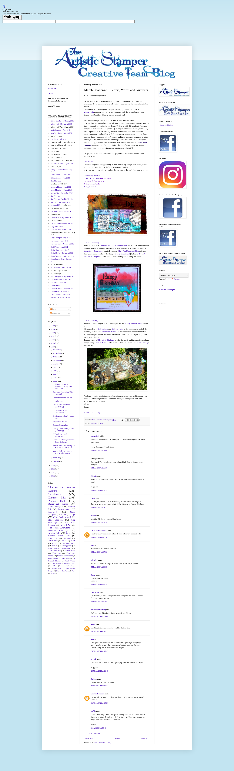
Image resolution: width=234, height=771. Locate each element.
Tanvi (93, 624)
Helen (93, 498)
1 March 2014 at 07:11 (99, 490)
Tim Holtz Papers (68, 543)
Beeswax (62, 566)
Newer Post (89, 738)
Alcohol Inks (54, 533)
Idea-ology (53, 512)
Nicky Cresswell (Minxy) (60, 250)
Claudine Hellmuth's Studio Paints (113, 245)
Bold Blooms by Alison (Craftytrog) (61, 406)
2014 (53, 347)
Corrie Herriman (97, 694)
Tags (73, 514)
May (55, 374)
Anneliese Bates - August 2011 (62, 133)
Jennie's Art (52, 538)
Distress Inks (103, 329)
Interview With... (56, 568)
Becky (93, 575)
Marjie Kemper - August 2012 (61, 238)
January (56, 461)
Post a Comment (94, 733)
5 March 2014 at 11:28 (99, 584)
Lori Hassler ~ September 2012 (62, 217)
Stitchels (66, 563)
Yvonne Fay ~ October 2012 (61, 298)
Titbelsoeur (54, 494)
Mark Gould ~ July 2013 (59, 241)
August (56, 364)
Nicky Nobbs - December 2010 (62, 253)
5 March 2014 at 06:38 (99, 567)
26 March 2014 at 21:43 (99, 671)
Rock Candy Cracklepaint (59, 548)
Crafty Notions (56, 563)
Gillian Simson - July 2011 (60, 178)
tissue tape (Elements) (92, 251)
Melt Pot (53, 566)
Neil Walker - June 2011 (59, 247)
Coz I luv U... (58, 401)
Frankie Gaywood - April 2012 (62, 164)
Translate (174, 279)
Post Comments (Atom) (102, 743)
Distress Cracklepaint (65, 556)
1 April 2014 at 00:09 (98, 728)
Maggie (94, 476)
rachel (93, 516)
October (56, 357)
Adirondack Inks (54, 551)
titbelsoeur (52, 88)
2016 (53, 340)
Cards (63, 514)
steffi (93, 711)
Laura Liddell (55, 205)
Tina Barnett (55, 286)
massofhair (95, 436)
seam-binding (142, 343)
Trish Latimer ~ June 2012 (60, 295)
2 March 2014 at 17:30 (99, 552)
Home (117, 738)
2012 (53, 469)
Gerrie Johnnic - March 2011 (61, 175)
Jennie (50, 93)
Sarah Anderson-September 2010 (62, 256)
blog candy (57, 553)
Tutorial (53, 573)
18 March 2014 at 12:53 (99, 631)
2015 (53, 343)
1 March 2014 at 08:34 (99, 522)
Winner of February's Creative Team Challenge (63, 441)
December (57, 350)
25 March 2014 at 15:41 (99, 651)
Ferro (73, 571)
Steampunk (67, 538)
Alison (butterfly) (91, 321)
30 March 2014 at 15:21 (99, 703)
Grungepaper (66, 546)
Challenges (71, 566)
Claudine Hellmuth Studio (59, 536)
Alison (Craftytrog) (91, 243)
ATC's (64, 541)
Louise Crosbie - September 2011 (63, 223)
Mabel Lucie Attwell (62, 517)
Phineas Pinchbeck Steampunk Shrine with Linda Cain (64, 446)
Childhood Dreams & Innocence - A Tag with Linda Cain (62, 386)
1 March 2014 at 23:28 (99, 537)
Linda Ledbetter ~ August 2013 (62, 211)
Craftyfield (95, 592)
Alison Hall (56, 501)
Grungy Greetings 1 (122, 254)
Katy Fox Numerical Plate (128, 251)
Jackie (93, 679)
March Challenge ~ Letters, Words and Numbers (63, 452)
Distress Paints (100, 343)
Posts (53, 309)
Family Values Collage (134, 323)
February (56, 458)
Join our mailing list (166, 125)
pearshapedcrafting (98, 610)
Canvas (54, 546)
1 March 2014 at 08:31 (99, 508)
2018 (53, 333)
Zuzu (68, 533)
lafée (92, 545)
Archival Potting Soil (110, 332)
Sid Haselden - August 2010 (61, 267)
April (55, 378)
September (57, 360)
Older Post (145, 738)
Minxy (72, 541)
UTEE (54, 543)
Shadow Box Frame (62, 571)
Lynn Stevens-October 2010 (61, 229)
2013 (53, 465)
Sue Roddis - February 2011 (61, 279)
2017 (53, 336)
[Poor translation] (17, 17)
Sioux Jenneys (54, 506)
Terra (73, 563)
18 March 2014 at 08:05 (99, 616)
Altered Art (65, 525)
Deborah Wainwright (99, 530)
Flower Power (70, 551)
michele (94, 560)
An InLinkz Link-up (92, 412)
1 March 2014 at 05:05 (99, 451)
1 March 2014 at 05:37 (99, 468)
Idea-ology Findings (106, 340)
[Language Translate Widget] (173, 275)
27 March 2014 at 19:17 (99, 686)
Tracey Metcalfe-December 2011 (62, 289)
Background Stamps (58, 504)
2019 (53, 329)
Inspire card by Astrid (60, 422)
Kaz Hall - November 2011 (60, 202)
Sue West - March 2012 (59, 282)
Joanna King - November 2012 (62, 193)
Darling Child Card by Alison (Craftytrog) (63, 430)
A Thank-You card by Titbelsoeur (60, 435)
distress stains (64, 509)
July (55, 367)
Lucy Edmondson (57, 227)
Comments (55, 314)
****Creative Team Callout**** (60, 411)
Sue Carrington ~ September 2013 (63, 276)
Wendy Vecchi (69, 561)
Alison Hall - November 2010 (61, 124)
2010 (53, 476)
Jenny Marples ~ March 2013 (61, 190)
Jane (92, 639)
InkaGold (65, 558)
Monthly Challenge (96, 423)
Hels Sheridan (56, 181)
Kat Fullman (55, 196)
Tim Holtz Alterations (59, 528)
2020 (53, 326)
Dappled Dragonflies (60, 425)
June (55, 371)
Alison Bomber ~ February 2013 (62, 121)
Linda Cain (89, 112)
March (55, 381)
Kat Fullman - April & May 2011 (62, 199)
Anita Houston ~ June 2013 (60, 130)
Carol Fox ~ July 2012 (59, 139)
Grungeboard (53, 558)
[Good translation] (7, 17)
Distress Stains (117, 329)
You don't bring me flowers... (63, 398)
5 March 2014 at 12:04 (99, 602)
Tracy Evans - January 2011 (61, 292)
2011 (53, 472)
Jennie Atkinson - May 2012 (61, 187)
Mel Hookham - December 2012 (62, 244)
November (57, 353)
